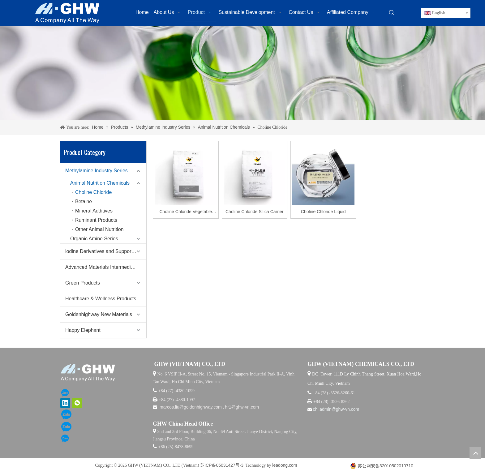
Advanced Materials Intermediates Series (105, 267)
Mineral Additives (94, 210)
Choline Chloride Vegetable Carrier (185, 212)
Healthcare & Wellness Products (100, 298)
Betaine (83, 201)
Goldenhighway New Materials (98, 314)
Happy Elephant (83, 330)
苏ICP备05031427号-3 (221, 465)
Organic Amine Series (94, 238)
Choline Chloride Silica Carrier (254, 211)
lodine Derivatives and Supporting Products (105, 251)
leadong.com (284, 465)
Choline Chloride (93, 192)
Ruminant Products (96, 220)
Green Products (82, 282)
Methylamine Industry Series (96, 170)
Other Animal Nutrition (99, 229)
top (475, 453)
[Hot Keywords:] (391, 12)
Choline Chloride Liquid (323, 211)
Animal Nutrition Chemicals (100, 183)
